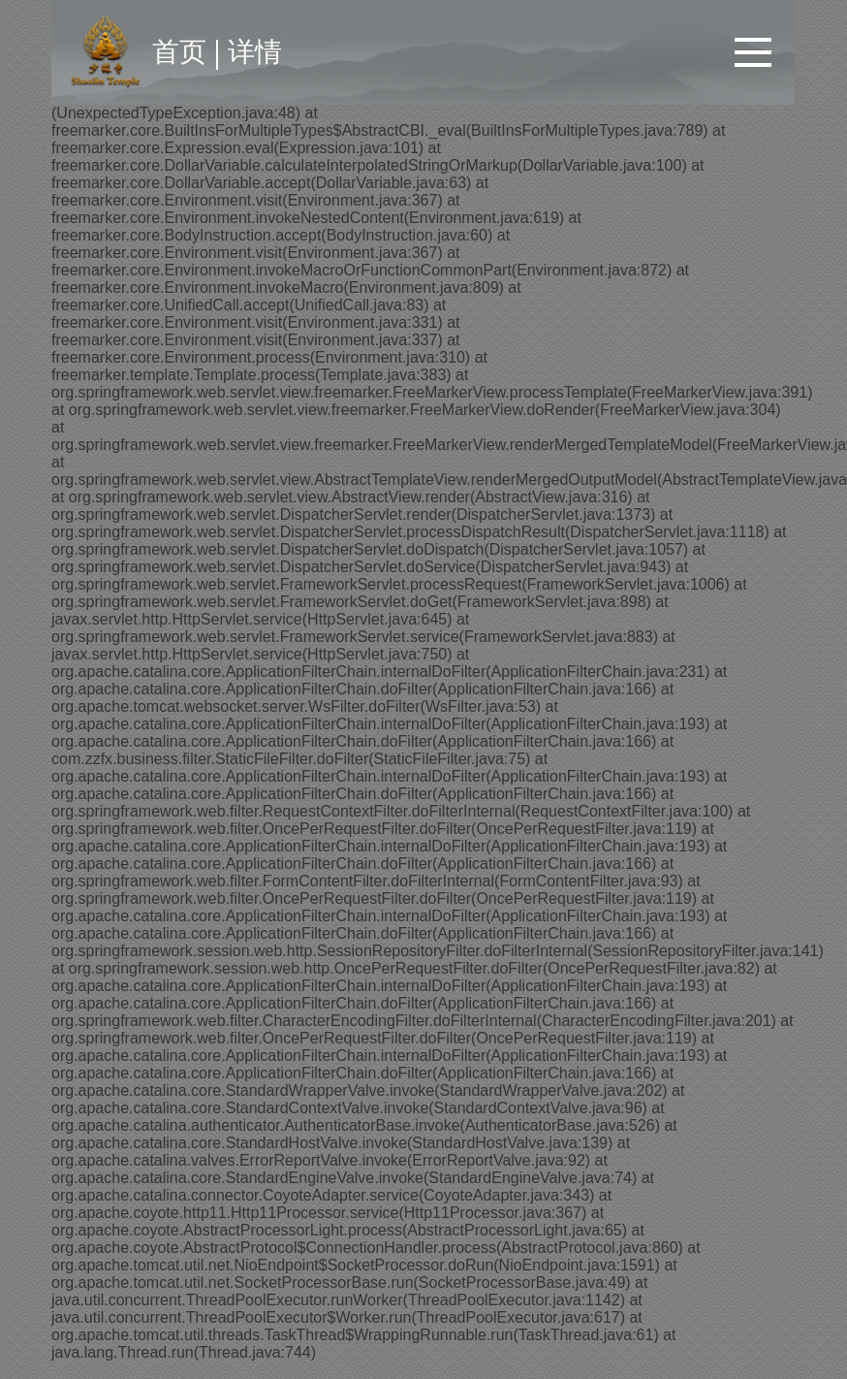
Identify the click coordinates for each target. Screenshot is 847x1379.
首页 (179, 52)
